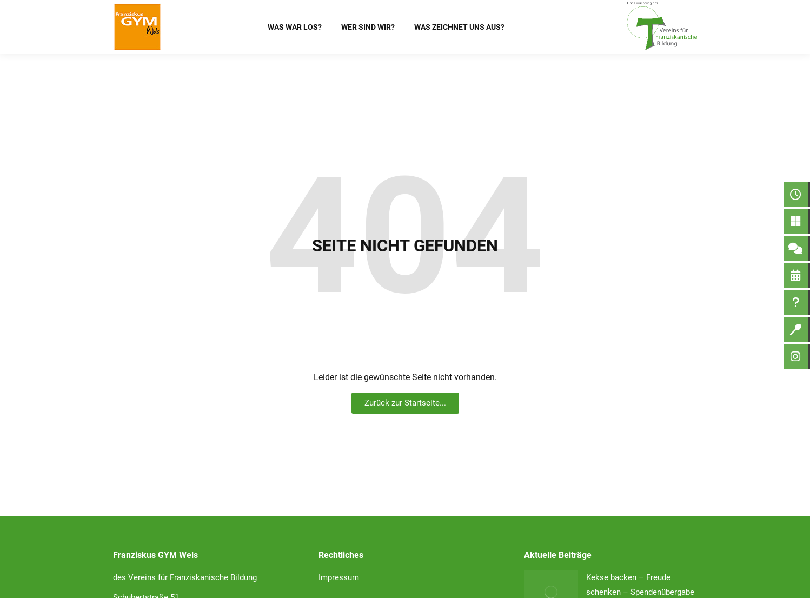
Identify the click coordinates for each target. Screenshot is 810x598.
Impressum (338, 577)
